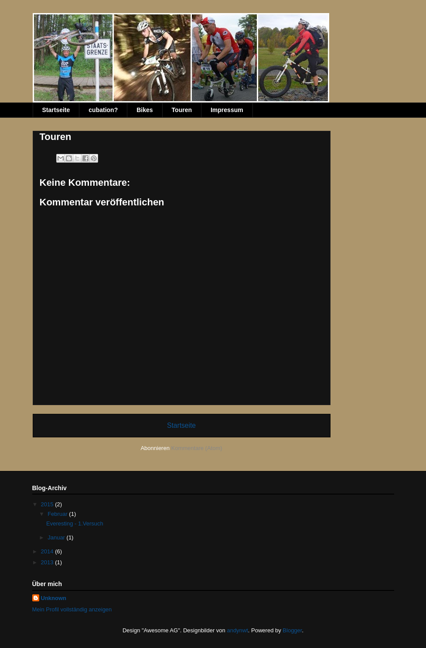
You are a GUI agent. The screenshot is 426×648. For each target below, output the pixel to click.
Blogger (292, 630)
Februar (58, 514)
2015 (48, 504)
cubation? (103, 109)
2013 (48, 562)
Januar (57, 537)
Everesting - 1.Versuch (74, 523)
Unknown (54, 598)
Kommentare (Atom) (196, 448)
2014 (48, 551)
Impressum (227, 109)
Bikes (144, 109)
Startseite (56, 109)
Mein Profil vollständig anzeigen (72, 609)
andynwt (237, 630)
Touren (182, 109)
